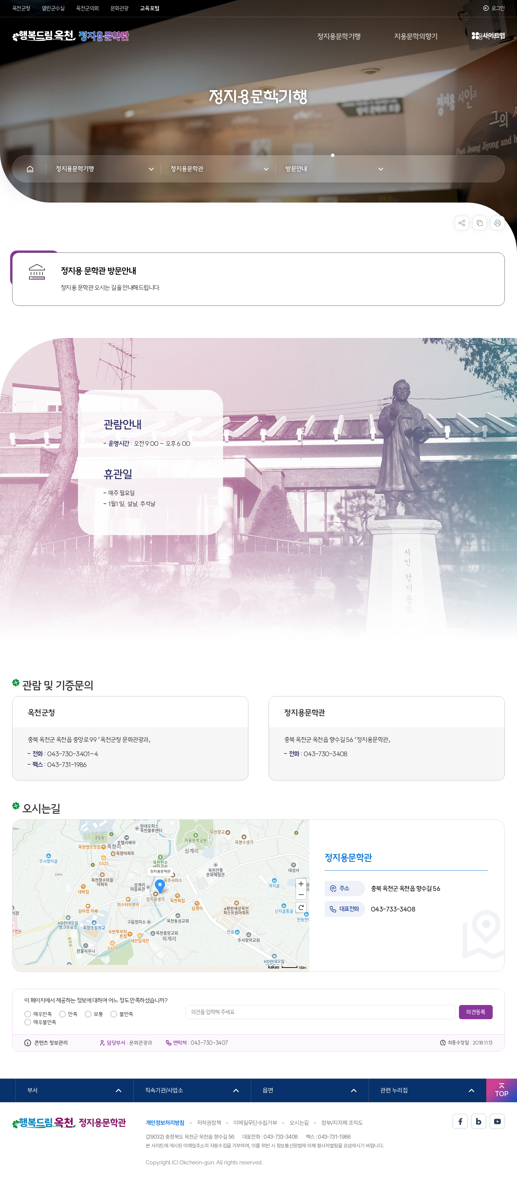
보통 (98, 1014)
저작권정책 (209, 1122)
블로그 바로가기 (478, 1121)
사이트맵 (488, 36)
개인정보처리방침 (165, 1122)
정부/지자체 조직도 (342, 1122)
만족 (72, 1014)
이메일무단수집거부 (255, 1122)
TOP (501, 1094)
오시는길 (299, 1122)
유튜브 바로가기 (497, 1121)
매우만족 (42, 1014)
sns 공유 (462, 223)
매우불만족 (44, 1022)
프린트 (497, 223)
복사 (479, 223)
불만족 (126, 1014)
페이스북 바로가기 (460, 1121)
